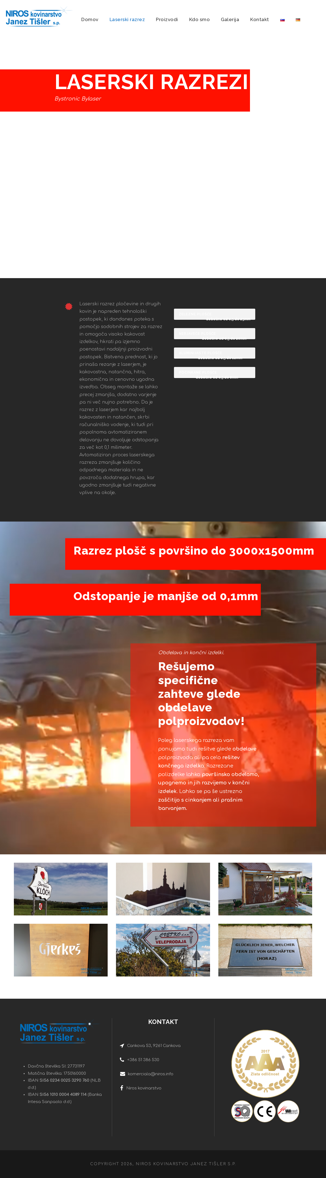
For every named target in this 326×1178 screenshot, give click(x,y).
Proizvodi (167, 19)
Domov (89, 19)
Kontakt (259, 19)
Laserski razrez (127, 19)
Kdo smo (199, 19)
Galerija (230, 19)
